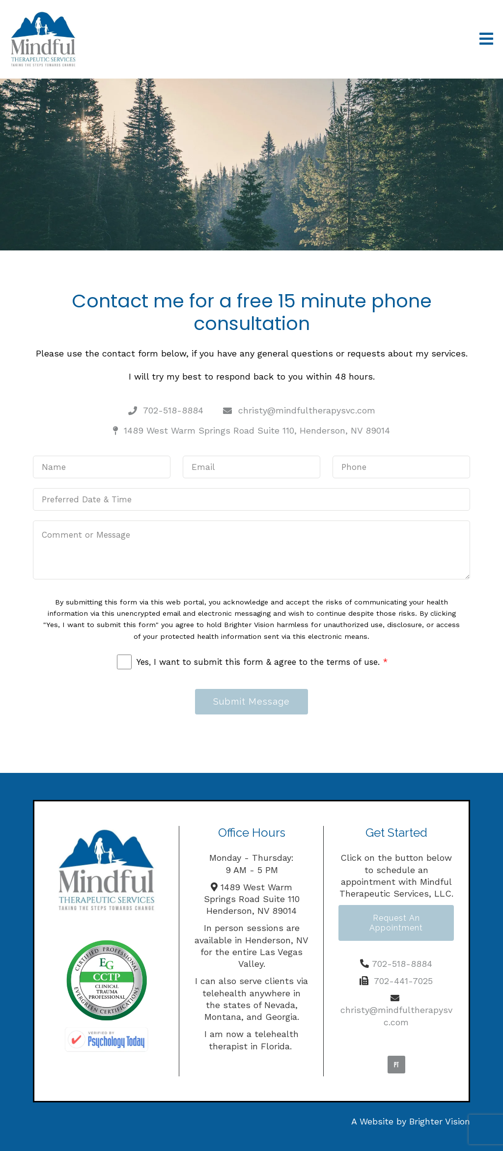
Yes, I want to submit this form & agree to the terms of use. (262, 662)
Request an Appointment (396, 922)
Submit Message (251, 701)
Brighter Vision (439, 1121)
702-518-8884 (402, 964)
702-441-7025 (403, 981)
